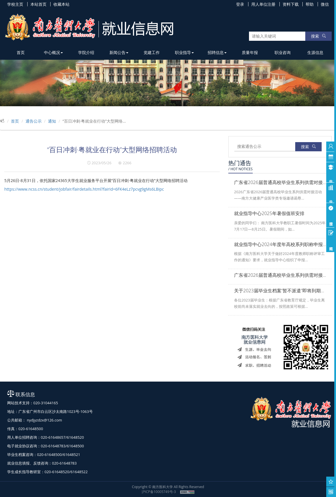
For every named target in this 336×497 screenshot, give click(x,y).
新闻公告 (118, 52)
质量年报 (250, 52)
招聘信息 (217, 52)
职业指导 (184, 52)
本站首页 (38, 4)
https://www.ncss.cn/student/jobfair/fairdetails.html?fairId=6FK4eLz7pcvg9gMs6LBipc (84, 189)
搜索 (318, 36)
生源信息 (315, 52)
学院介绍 (86, 52)
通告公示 (34, 121)
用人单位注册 (263, 4)
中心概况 (53, 52)
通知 (52, 121)
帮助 (310, 4)
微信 (325, 4)
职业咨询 (283, 52)
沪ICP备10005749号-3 (159, 491)
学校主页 (15, 4)
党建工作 (152, 52)
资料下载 (291, 4)
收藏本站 (61, 4)
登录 (240, 4)
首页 (21, 52)
